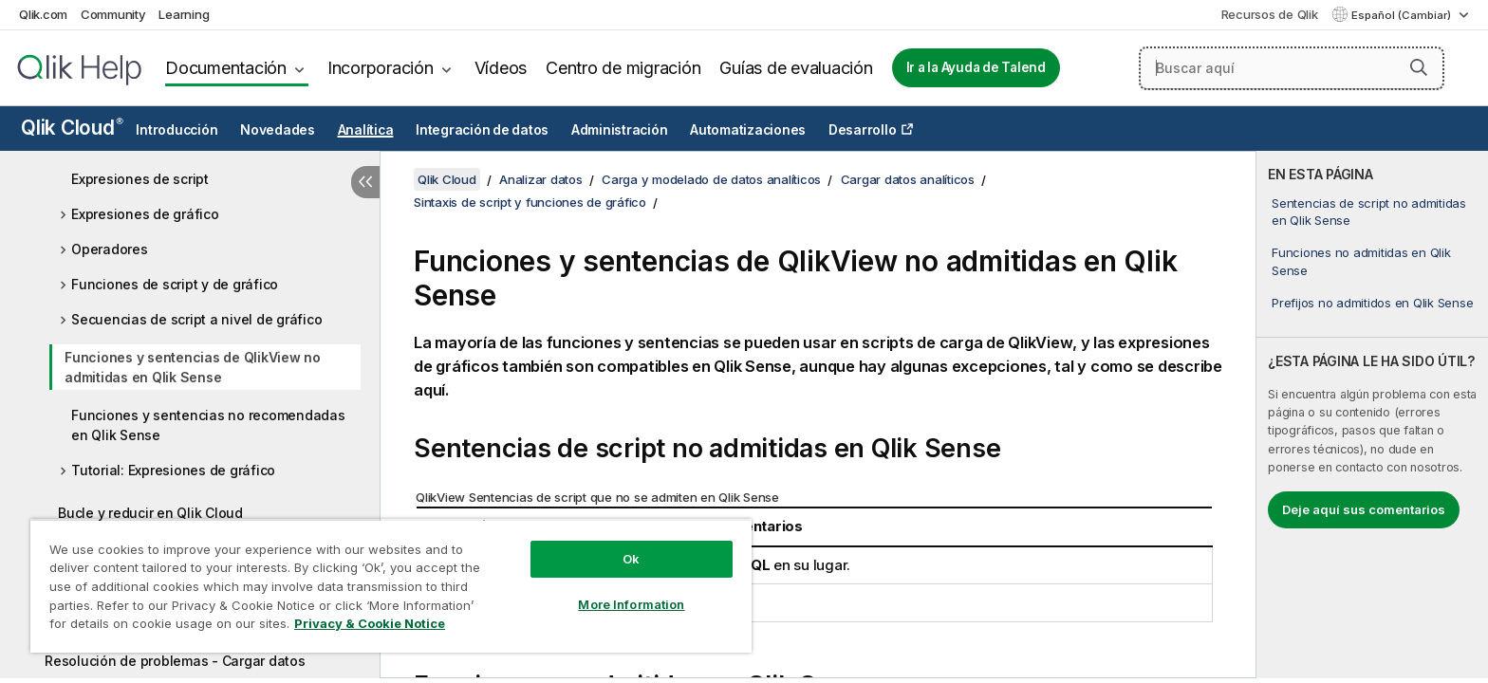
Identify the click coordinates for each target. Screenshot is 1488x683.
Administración (619, 130)
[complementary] (1372, 414)
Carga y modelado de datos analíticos (711, 179)
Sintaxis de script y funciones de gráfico (530, 202)
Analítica (366, 130)
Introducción (176, 130)
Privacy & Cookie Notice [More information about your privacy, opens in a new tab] (369, 623)
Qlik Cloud (72, 127)
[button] (1418, 67)
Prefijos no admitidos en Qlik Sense (1372, 302)
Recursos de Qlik (1269, 14)
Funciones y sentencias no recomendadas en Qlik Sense (208, 425)
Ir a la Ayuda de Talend (976, 67)
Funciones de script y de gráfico (174, 284)
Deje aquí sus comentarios (1363, 509)
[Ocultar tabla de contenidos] (365, 182)
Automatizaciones (748, 130)
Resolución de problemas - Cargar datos (175, 661)
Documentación (226, 68)
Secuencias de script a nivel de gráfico (196, 319)
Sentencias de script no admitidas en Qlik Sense (1369, 211)
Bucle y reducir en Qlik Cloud (150, 513)
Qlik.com (43, 14)
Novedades (277, 130)
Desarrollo (862, 130)
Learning (183, 14)
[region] (391, 586)
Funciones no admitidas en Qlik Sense (1361, 261)
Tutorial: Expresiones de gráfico (173, 470)
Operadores (109, 249)
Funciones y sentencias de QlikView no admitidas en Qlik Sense (193, 367)
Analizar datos (541, 179)
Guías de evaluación (795, 68)
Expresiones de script (140, 179)
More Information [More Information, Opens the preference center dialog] (631, 604)
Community (113, 14)
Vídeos (501, 68)
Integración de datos (482, 130)
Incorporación (380, 68)
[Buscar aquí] (1291, 68)
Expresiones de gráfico (145, 214)
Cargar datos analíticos (908, 179)
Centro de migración (623, 68)
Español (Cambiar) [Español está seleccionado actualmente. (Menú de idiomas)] (1402, 15)
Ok (631, 558)
